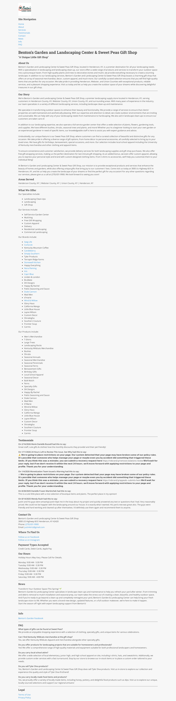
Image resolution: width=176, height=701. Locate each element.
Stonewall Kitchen (32, 262)
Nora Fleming (30, 268)
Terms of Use (24, 694)
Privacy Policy (24, 697)
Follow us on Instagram (29, 540)
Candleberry (30, 250)
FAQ (20, 44)
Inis (25, 271)
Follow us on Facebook (28, 537)
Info (20, 41)
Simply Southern (31, 253)
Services (22, 30)
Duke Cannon (30, 291)
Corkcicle (28, 244)
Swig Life (28, 242)
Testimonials (24, 32)
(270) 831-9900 (32, 524)
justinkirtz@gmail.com (34, 527)
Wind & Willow (30, 300)
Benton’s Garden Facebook (30, 618)
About (21, 27)
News (20, 38)
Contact (22, 35)
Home (21, 24)
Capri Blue (29, 274)
